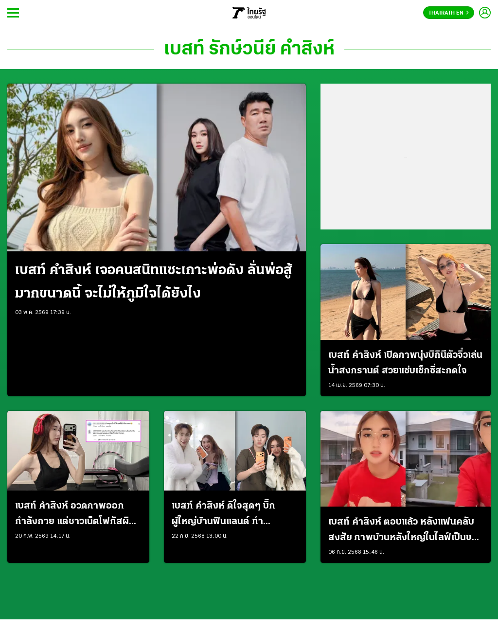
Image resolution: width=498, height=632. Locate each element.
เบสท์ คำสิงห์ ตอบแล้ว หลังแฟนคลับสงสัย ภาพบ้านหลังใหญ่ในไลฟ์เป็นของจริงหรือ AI (405, 531)
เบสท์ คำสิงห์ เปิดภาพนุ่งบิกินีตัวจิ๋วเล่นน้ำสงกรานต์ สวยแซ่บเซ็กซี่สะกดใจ (405, 363)
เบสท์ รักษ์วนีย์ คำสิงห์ (249, 49)
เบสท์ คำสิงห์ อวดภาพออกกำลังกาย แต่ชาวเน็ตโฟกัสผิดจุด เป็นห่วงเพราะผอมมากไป (75, 515)
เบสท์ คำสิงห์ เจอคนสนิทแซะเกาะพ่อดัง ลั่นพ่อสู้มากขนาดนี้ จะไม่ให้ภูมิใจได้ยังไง (153, 282)
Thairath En (448, 13)
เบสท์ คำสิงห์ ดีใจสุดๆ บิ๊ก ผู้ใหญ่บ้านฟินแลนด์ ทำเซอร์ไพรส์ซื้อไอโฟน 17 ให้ (224, 515)
